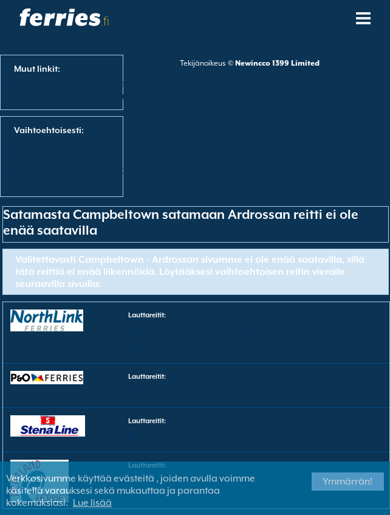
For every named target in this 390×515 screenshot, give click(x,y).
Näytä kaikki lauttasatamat (69, 170)
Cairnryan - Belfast (164, 436)
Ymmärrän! (347, 481)
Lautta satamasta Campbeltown (81, 83)
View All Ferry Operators (62, 157)
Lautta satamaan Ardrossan (71, 95)
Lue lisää (92, 502)
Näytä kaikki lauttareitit (61, 144)
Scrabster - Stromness (168, 347)
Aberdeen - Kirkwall (165, 330)
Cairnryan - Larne (162, 391)
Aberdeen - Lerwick (289, 330)
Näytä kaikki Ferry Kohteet (67, 182)
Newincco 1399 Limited (277, 63)
